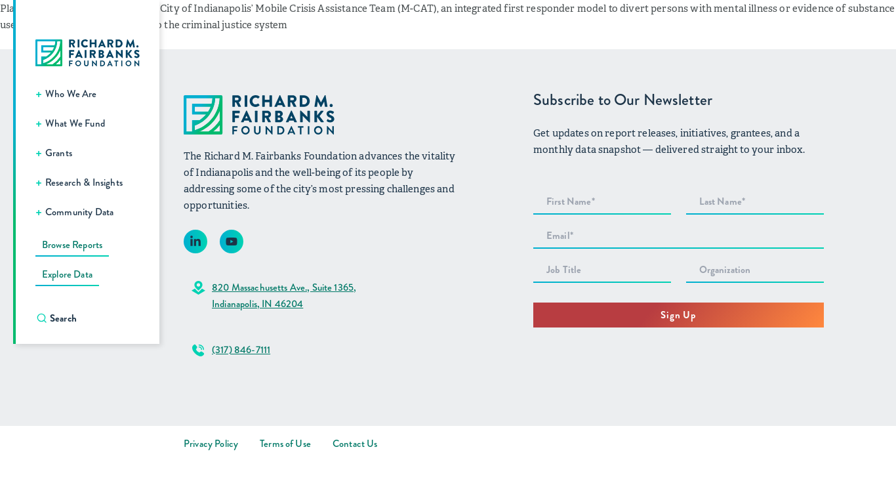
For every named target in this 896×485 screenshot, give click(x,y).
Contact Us (355, 443)
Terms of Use (285, 443)
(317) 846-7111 (241, 350)
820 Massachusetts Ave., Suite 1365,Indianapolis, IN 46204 (284, 295)
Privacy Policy (211, 443)
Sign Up (678, 315)
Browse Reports (72, 245)
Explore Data (67, 274)
